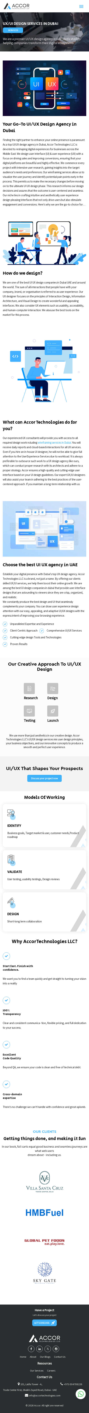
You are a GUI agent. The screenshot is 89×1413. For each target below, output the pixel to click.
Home (23, 1356)
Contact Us (59, 1356)
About (33, 1356)
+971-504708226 (73, 1384)
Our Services (36, 1370)
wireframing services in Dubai (54, 442)
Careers (51, 1370)
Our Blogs (45, 1356)
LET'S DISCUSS (44, 1323)
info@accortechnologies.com (44, 1395)
